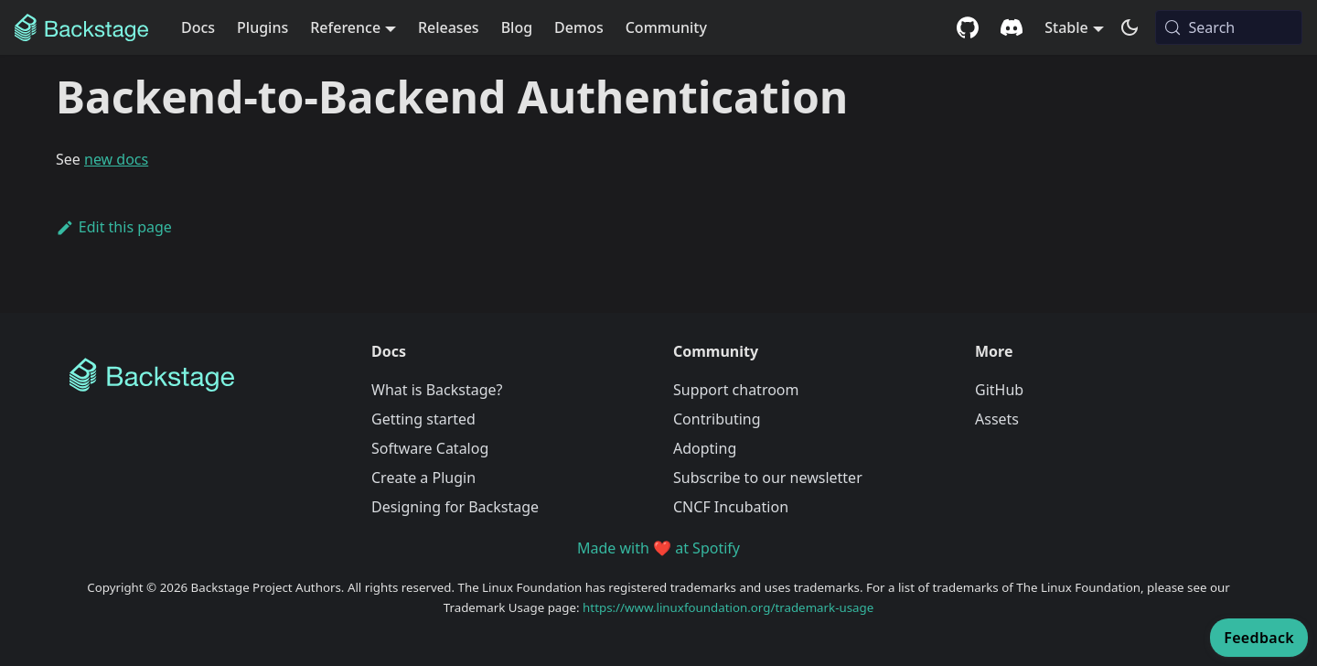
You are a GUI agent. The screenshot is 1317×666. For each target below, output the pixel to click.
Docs (198, 27)
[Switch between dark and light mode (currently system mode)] (1129, 27)
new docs (116, 159)
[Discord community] (1011, 27)
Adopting (704, 448)
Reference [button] (345, 27)
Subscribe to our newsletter (767, 477)
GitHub (999, 390)
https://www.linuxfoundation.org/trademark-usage (728, 607)
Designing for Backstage (455, 507)
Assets (997, 419)
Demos (579, 27)
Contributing (717, 419)
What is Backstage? (436, 390)
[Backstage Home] (206, 375)
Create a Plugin (423, 477)
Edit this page (114, 227)
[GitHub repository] (968, 27)
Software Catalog (429, 448)
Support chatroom (736, 390)
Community (666, 27)
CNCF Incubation (730, 507)
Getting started (423, 419)
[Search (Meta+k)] (1228, 27)
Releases (448, 27)
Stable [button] (1066, 27)
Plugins (262, 27)
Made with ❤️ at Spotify (658, 548)
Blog (516, 27)
